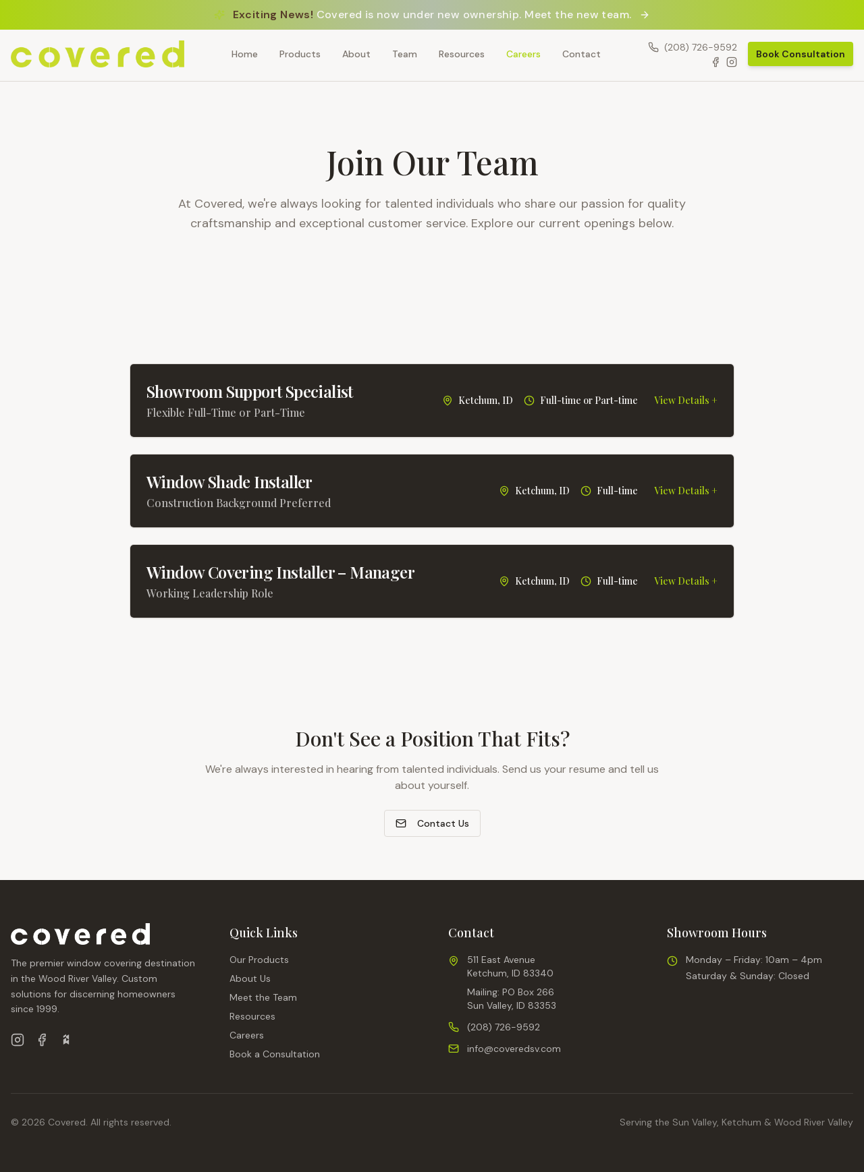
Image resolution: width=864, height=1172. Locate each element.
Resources (462, 54)
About (356, 54)
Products (300, 54)
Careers (523, 54)
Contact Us (432, 823)
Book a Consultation (275, 1054)
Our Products (259, 960)
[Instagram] (731, 62)
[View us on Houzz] (66, 1040)
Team (404, 54)
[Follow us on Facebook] (42, 1040)
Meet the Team (263, 997)
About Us (250, 978)
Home (245, 54)
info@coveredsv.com (514, 1049)
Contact (581, 54)
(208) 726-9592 (503, 1027)
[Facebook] (715, 62)
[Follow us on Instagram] (17, 1040)
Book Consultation (800, 54)
